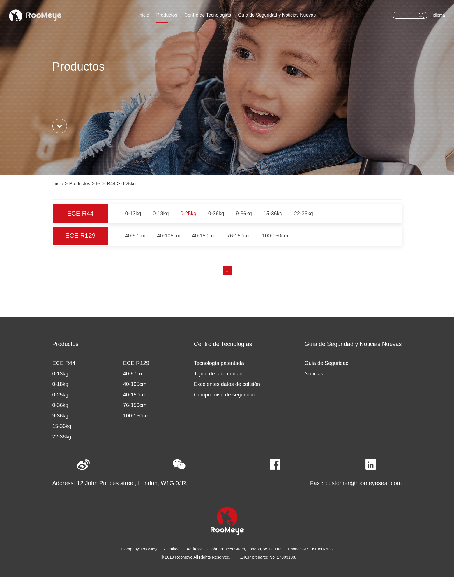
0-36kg (216, 213)
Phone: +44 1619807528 (310, 549)
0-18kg (161, 213)
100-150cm (275, 236)
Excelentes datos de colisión (227, 384)
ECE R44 (106, 183)
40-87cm (135, 236)
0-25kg (128, 183)
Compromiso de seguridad (224, 395)
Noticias (314, 374)
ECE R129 (80, 235)
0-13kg (133, 213)
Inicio (143, 15)
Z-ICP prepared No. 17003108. (268, 557)
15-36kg (273, 213)
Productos (166, 15)
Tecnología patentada (219, 363)
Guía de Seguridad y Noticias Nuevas (277, 15)
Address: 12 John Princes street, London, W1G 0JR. (120, 483)
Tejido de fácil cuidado (219, 374)
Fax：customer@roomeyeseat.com (356, 483)
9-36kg (244, 213)
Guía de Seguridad (327, 363)
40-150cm (203, 236)
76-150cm (238, 236)
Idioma (439, 15)
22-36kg (303, 213)
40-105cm (169, 236)
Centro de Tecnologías (207, 15)
